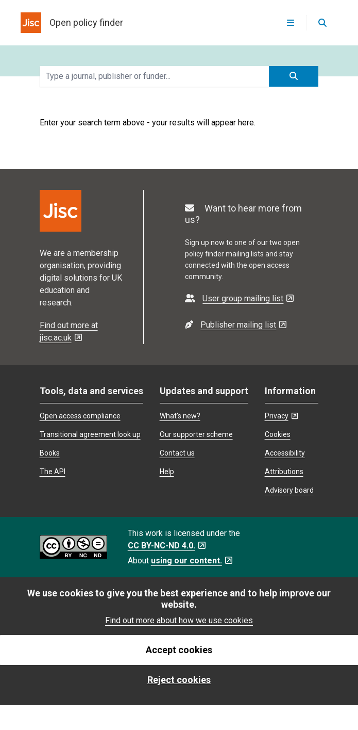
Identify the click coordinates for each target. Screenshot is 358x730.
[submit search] (293, 76)
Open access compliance (80, 416)
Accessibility (285, 453)
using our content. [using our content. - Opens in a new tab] (191, 560)
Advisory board (289, 490)
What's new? (180, 416)
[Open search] (321, 22)
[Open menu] (290, 22)
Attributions (284, 471)
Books (50, 453)
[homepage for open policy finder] (72, 22)
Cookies (278, 434)
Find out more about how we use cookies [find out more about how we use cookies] (179, 620)
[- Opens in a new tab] (239, 298)
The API (52, 471)
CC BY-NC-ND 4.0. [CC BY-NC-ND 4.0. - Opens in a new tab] (167, 545)
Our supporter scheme (196, 434)
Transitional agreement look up (90, 434)
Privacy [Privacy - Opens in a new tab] (281, 416)
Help (167, 471)
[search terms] (154, 76)
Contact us (177, 453)
